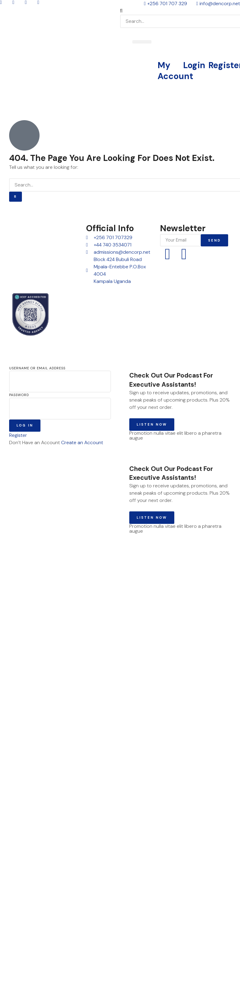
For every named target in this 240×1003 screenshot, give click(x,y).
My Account (175, 71)
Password (19, 395)
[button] (180, 11)
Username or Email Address (37, 368)
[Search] (15, 197)
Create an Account (82, 442)
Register (18, 435)
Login (194, 65)
